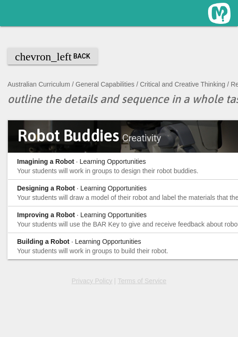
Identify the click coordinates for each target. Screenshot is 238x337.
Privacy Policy (92, 281)
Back (52, 57)
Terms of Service (142, 281)
